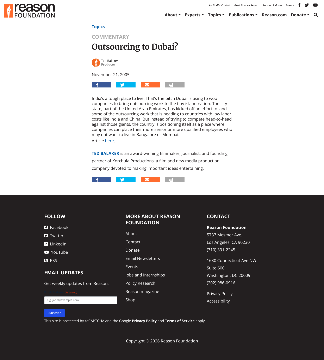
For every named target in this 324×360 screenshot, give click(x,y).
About (171, 15)
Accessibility (218, 301)
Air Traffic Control (219, 5)
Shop (130, 300)
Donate (298, 15)
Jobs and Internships (145, 275)
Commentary (110, 36)
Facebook (56, 227)
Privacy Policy (220, 293)
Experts (192, 15)
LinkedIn (55, 244)
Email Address (60, 292)
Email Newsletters (142, 258)
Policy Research (140, 283)
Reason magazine (142, 291)
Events (290, 5)
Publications (241, 15)
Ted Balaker (105, 153)
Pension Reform (272, 5)
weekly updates (67, 283)
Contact (132, 242)
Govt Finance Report (246, 5)
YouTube (56, 252)
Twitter (53, 235)
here (109, 141)
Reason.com (274, 15)
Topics (214, 15)
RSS (50, 260)
